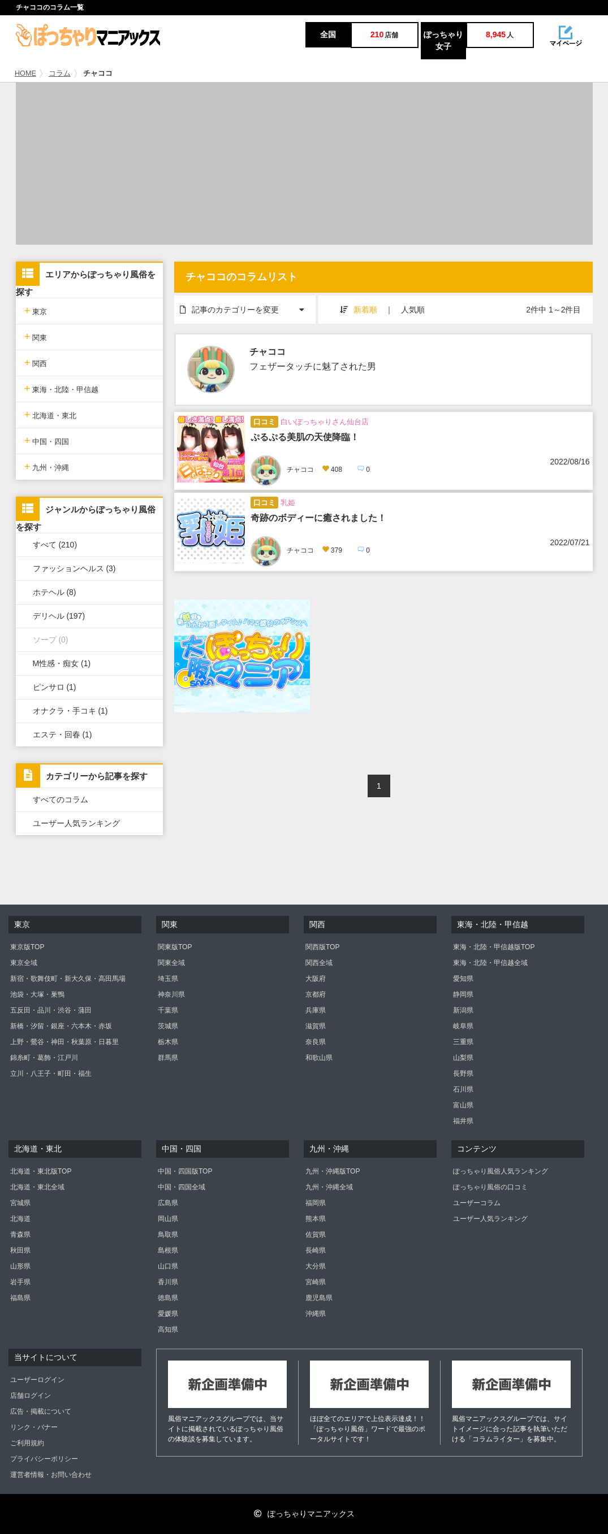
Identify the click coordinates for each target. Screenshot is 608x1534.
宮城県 (20, 1203)
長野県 (463, 1073)
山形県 (20, 1266)
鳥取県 (168, 1235)
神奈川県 (171, 994)
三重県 (463, 1042)
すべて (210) (55, 544)
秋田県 (20, 1250)
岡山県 (168, 1219)
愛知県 (463, 979)
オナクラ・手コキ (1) (70, 710)
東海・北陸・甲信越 (61, 388)
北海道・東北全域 (37, 1187)
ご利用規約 (27, 1443)
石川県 (463, 1089)
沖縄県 (315, 1314)
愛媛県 (168, 1314)
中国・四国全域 (181, 1187)
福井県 (463, 1121)
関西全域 (319, 963)
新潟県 (463, 1010)
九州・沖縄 (47, 466)
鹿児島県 (319, 1298)
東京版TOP (27, 947)
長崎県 (315, 1250)
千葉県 (168, 1010)
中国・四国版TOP (185, 1171)
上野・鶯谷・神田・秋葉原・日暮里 (64, 1042)
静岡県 (463, 994)
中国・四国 (47, 440)
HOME (25, 73)
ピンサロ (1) (54, 687)
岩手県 (20, 1282)
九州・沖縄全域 (329, 1187)
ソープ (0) (50, 639)
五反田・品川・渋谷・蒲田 (51, 1010)
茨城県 (168, 1026)
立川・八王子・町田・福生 (51, 1073)
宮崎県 (315, 1282)
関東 (36, 336)
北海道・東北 (50, 414)
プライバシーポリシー (44, 1459)
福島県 (20, 1298)
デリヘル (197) (59, 615)
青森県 (20, 1235)
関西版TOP (322, 947)
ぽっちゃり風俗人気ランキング (500, 1171)
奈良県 (315, 1042)
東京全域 (23, 963)
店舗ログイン (30, 1396)
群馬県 (168, 1058)
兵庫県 (315, 1010)
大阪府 (315, 979)
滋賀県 (315, 1026)
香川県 (168, 1282)
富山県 (463, 1105)
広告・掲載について (40, 1411)
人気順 (413, 309)
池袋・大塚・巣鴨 (37, 994)
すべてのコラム (60, 799)
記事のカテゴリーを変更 (248, 304)
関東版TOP (175, 947)
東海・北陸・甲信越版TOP (493, 947)
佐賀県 (315, 1235)
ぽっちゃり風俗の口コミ (490, 1187)
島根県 (168, 1250)
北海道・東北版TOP (40, 1171)
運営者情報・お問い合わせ (51, 1475)
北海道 (20, 1219)
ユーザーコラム (477, 1203)
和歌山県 (319, 1058)
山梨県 (463, 1058)
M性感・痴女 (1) (62, 663)
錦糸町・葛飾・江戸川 (44, 1058)
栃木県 (168, 1042)
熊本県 (315, 1219)
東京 (36, 310)
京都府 (315, 994)
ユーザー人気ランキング (76, 823)
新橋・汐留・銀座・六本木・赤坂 (61, 1026)
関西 (36, 362)
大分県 (315, 1266)
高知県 (168, 1329)
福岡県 (315, 1203)
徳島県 (168, 1298)
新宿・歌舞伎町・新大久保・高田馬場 (68, 979)
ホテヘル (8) (54, 592)
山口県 (168, 1266)
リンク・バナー (34, 1427)
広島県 (168, 1203)
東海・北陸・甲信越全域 (490, 963)
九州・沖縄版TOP (332, 1171)
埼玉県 (168, 979)
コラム (60, 73)
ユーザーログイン (37, 1380)
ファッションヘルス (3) (74, 568)
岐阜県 (463, 1026)
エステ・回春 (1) (62, 734)
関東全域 (171, 963)
